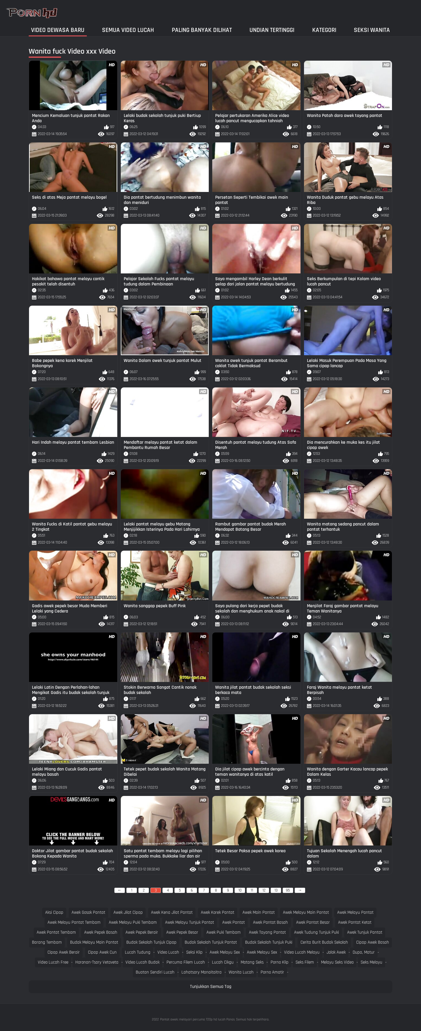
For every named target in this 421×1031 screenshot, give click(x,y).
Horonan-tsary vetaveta (96, 962)
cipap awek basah (372, 942)
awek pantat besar (313, 922)
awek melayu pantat (355, 912)
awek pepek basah (100, 932)
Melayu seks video (337, 962)
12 (264, 890)
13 (276, 890)
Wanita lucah (241, 972)
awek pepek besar (182, 932)
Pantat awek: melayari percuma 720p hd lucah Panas (197, 1019)
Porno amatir (272, 972)
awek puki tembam (223, 932)
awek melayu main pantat (306, 912)
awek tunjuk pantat (364, 932)
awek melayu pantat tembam (74, 922)
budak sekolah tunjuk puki (268, 942)
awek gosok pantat (88, 912)
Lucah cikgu (223, 962)
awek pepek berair (141, 932)
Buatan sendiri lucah (155, 972)
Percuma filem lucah (186, 962)
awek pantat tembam (56, 932)
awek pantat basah (270, 922)
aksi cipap (54, 912)
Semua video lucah (128, 30)
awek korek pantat (217, 912)
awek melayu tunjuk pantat (189, 922)
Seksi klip (194, 952)
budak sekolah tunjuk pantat (211, 942)
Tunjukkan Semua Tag (210, 987)
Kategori (324, 30)
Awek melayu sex (225, 952)
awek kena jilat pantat (172, 912)
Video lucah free (53, 962)
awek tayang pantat (267, 932)
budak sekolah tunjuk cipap (151, 942)
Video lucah (168, 952)
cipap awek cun (102, 952)
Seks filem (305, 962)
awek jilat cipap (128, 912)
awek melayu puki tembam (133, 922)
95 (288, 890)
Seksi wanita (372, 30)
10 (240, 890)
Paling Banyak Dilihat (202, 30)
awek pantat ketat (354, 922)
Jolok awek (336, 952)
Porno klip (279, 962)
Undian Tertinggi (271, 30)
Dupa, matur (364, 952)
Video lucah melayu (302, 952)
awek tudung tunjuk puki (316, 932)
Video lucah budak (142, 962)
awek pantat (233, 922)
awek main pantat (258, 912)
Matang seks (252, 962)
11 (252, 890)
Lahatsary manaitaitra (201, 972)
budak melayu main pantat (94, 942)
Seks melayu (371, 962)
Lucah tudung (137, 952)
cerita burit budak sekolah (324, 942)
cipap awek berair (63, 952)
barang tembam (47, 942)
